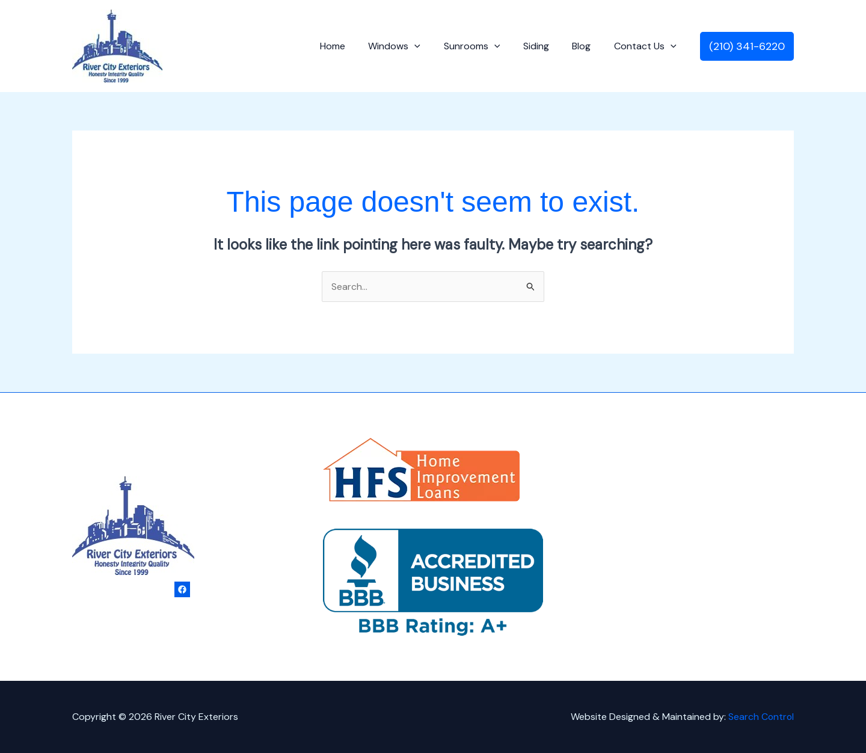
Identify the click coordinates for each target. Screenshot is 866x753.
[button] (747, 46)
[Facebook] (182, 589)
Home (354, 46)
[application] (432, 46)
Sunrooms (486, 46)
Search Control (760, 716)
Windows (412, 46)
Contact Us (647, 46)
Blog (587, 46)
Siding (546, 46)
